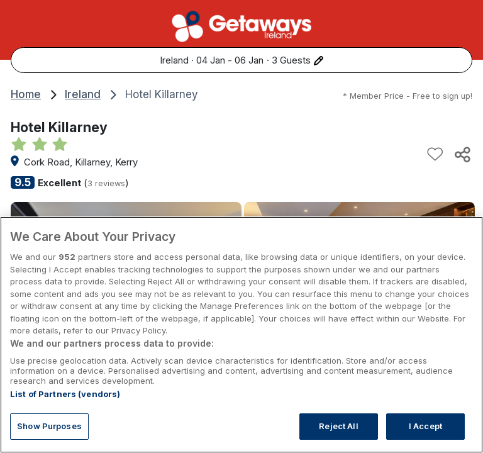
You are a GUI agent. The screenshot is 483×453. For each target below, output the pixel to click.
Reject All (338, 427)
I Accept (425, 427)
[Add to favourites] (435, 154)
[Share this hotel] (461, 154)
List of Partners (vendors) (65, 394)
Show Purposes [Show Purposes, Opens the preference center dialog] (49, 427)
